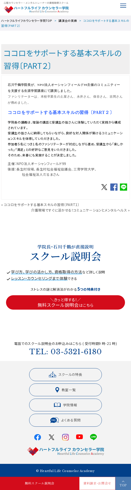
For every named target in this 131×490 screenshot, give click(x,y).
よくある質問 (65, 420)
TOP (123, 485)
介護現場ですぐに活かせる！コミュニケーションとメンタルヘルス (79, 210)
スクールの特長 (65, 374)
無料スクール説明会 (39, 483)
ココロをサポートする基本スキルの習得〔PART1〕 (41, 204)
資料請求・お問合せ (97, 483)
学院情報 (65, 404)
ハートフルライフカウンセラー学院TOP (26, 20)
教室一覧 (65, 390)
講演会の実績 (68, 20)
